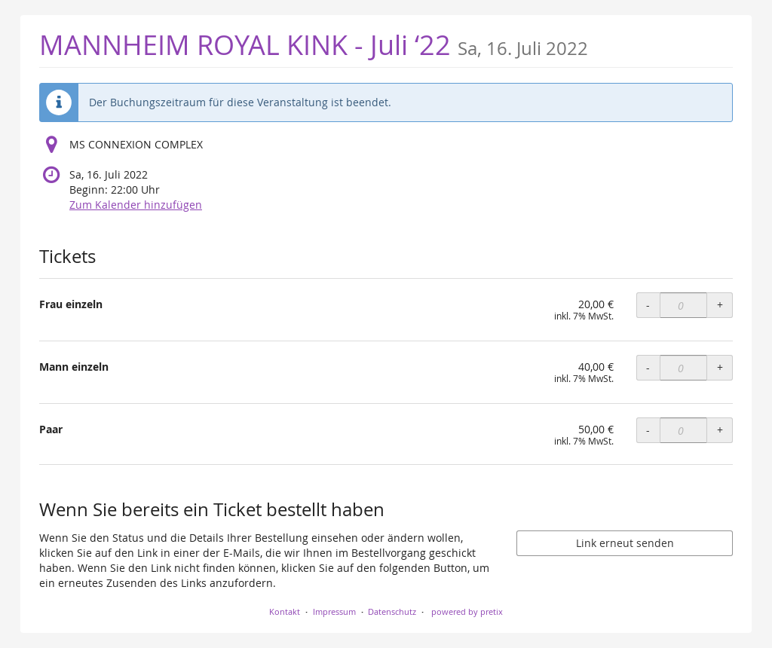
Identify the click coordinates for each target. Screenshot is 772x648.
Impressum (334, 611)
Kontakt (284, 611)
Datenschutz (392, 611)
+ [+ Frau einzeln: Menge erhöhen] (720, 305)
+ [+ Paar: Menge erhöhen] (720, 430)
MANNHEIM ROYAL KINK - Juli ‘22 (313, 44)
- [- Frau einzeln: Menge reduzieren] (648, 305)
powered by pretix (467, 611)
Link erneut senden (625, 543)
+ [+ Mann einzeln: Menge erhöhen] (720, 367)
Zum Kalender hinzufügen (135, 204)
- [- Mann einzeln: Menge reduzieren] (648, 367)
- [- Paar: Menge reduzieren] (648, 430)
